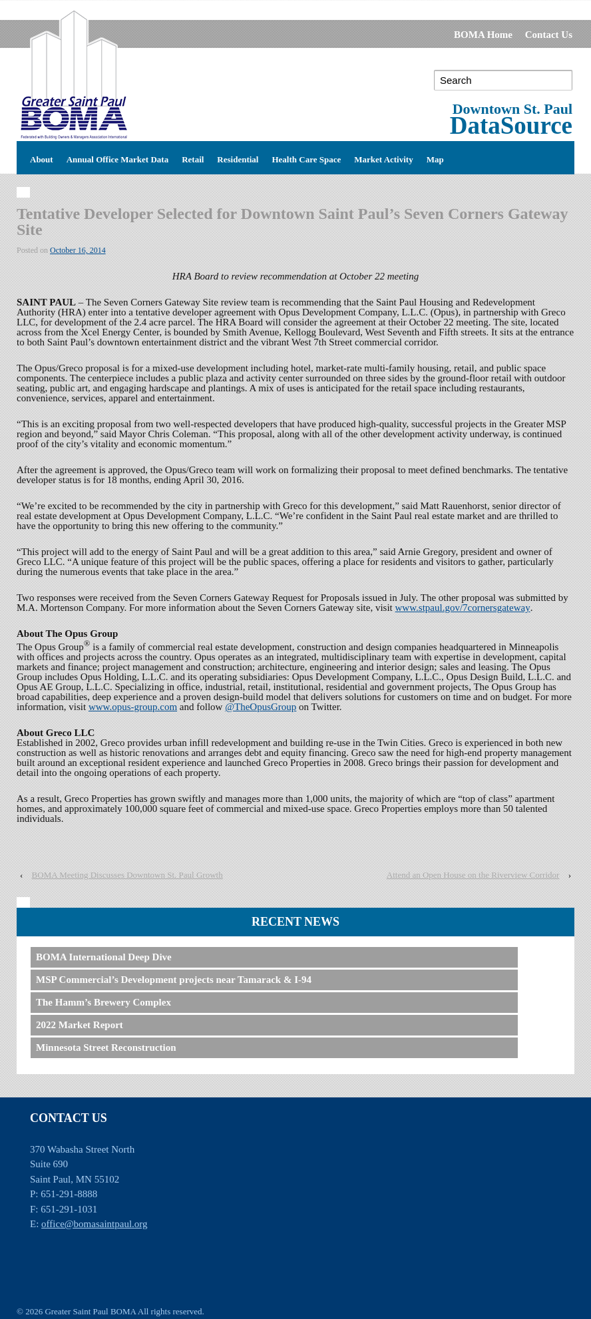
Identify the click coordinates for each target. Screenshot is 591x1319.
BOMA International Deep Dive (104, 957)
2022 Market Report (79, 1025)
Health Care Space (306, 157)
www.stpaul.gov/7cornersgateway (462, 607)
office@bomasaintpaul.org (94, 1224)
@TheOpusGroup (260, 706)
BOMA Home (483, 34)
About (41, 157)
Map (435, 157)
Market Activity (383, 157)
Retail (193, 157)
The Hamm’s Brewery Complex (103, 1002)
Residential (237, 157)
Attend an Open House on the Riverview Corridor (473, 875)
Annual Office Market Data (117, 157)
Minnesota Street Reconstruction (106, 1047)
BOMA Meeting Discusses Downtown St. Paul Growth (127, 875)
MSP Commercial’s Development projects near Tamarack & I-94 (173, 979)
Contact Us (548, 34)
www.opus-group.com (133, 706)
